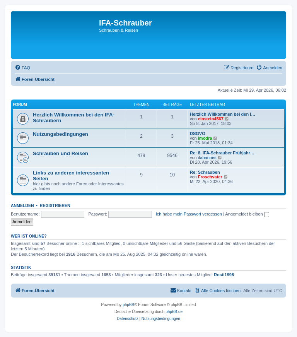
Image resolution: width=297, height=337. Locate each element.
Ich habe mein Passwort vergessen (189, 214)
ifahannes (207, 157)
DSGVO (197, 133)
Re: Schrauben (205, 172)
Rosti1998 (224, 274)
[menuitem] (22, 67)
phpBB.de (174, 312)
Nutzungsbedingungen (60, 134)
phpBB (128, 305)
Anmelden (22, 205)
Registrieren (55, 205)
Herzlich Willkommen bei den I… (222, 114)
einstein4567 (211, 118)
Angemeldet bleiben (247, 214)
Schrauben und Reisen (60, 153)
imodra (205, 138)
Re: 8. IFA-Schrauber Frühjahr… (222, 153)
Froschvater (210, 176)
